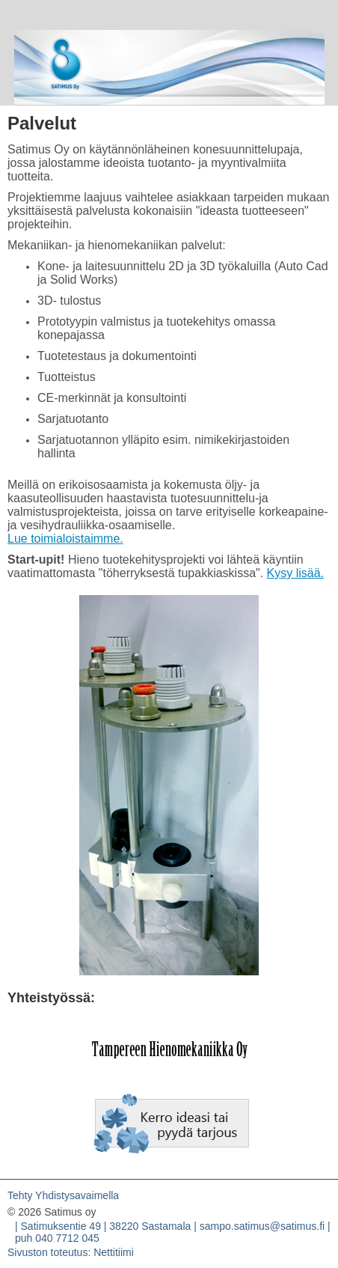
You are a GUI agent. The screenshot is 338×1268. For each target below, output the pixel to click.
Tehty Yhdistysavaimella (63, 1195)
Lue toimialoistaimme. (65, 538)
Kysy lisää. (295, 573)
